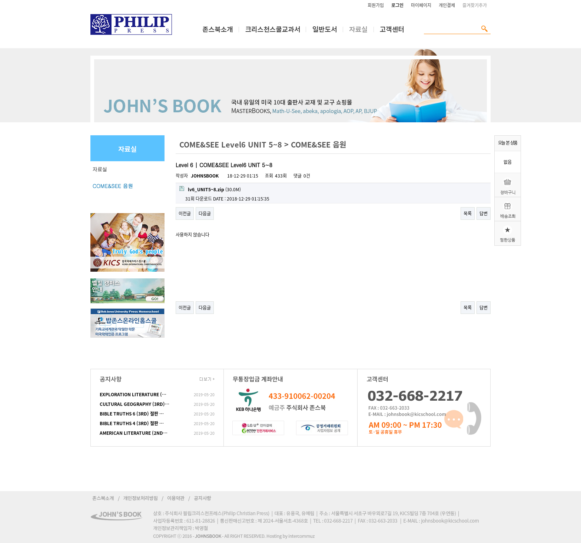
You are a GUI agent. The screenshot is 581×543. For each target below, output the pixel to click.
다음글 (205, 213)
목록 (468, 213)
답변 (483, 213)
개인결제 (447, 5)
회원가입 (376, 5)
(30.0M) (210, 189)
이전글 (185, 213)
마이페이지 (421, 5)
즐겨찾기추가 (474, 5)
